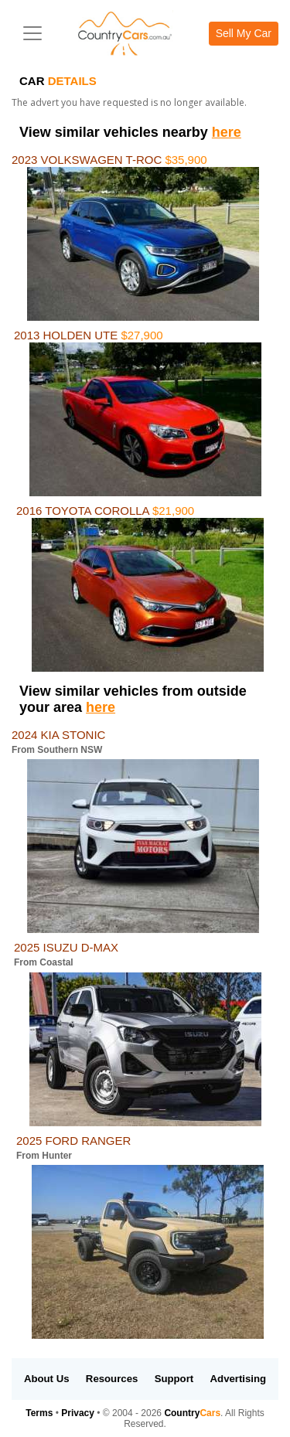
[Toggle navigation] (32, 33)
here (226, 132)
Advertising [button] (238, 1378)
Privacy (77, 1413)
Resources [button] (112, 1378)
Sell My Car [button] (243, 33)
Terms (39, 1413)
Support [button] (174, 1378)
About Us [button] (47, 1378)
